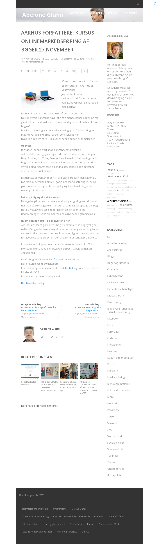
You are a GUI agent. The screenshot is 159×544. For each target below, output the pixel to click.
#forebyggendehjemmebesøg (119, 209)
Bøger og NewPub (85, 58)
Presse (90, 524)
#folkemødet (117, 201)
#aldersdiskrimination (116, 194)
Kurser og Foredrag (67, 531)
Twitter (111, 462)
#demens (112, 169)
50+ (109, 236)
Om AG (85, 531)
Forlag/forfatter (116, 516)
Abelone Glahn (43, 15)
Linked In (112, 371)
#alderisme (125, 205)
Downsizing (114, 302)
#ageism (122, 170)
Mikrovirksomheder (118, 390)
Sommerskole (115, 449)
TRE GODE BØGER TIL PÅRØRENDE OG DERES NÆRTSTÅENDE (49, 386)
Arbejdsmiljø (114, 250)
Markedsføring (36, 61)
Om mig (112, 13)
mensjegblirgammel (118, 384)
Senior (111, 416)
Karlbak (68, 268)
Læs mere (113, 146)
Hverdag (112, 351)
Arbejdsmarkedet (117, 243)
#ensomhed (112, 187)
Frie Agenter (114, 344)
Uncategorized (115, 468)
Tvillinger (112, 455)
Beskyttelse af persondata (34, 508)
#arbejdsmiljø (113, 205)
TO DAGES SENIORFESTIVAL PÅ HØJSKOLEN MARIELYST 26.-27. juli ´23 (88, 387)
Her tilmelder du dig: (33, 283)
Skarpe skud (114, 436)
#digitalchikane (119, 215)
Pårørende (113, 410)
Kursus (24, 61)
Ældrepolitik (114, 475)
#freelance (129, 190)
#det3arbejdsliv (113, 180)
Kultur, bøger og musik (120, 357)
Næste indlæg (79, 307)
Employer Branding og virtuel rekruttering (120, 310)
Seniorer (96, 13)
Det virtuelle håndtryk (120, 289)
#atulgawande (113, 197)
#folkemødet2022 (117, 176)
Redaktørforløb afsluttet (28, 383)
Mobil (110, 397)
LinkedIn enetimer (30, 524)
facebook (112, 318)
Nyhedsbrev (130, 13)
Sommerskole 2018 (109, 524)
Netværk (112, 403)
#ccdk (120, 190)
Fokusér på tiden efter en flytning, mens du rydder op (68, 386)
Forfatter (112, 338)
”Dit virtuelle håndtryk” (50, 259)
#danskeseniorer (127, 180)
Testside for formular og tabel (36, 531)
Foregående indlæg (40, 307)
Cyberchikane (115, 276)
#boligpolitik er (113, 173)
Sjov (109, 429)
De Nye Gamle (115, 282)
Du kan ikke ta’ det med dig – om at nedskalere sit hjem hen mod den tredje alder (62, 516)
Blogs (110, 256)
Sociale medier (115, 442)
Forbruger (113, 331)
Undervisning (77, 13)
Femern (111, 325)
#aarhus (132, 202)
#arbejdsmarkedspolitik (117, 184)
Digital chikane (116, 295)
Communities (115, 269)
